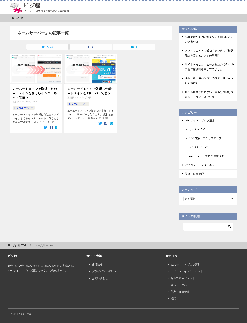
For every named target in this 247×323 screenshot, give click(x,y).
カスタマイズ (197, 129)
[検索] (208, 227)
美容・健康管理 (194, 173)
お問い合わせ (100, 278)
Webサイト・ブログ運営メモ (206, 156)
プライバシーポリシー (105, 271)
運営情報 (97, 264)
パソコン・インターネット (201, 165)
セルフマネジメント (183, 278)
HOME (18, 18)
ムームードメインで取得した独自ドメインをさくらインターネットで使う (35, 93)
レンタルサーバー (23, 108)
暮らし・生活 (179, 285)
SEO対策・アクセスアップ (205, 138)
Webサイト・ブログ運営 (200, 120)
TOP (19, 245)
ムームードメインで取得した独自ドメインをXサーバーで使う (89, 91)
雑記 (173, 298)
